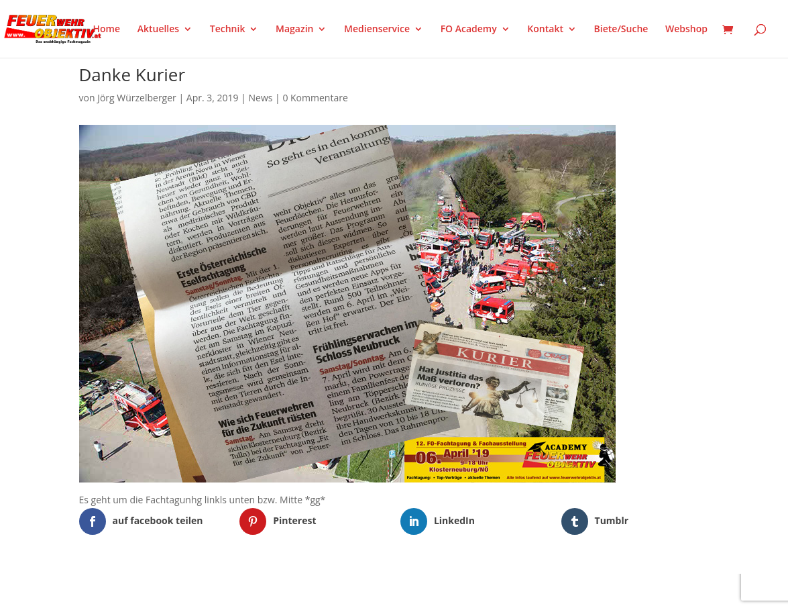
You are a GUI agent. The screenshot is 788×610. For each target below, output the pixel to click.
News (261, 97)
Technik (227, 29)
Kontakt (545, 29)
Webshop (686, 29)
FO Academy (469, 29)
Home (107, 29)
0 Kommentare (314, 97)
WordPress (235, 591)
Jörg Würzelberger (136, 97)
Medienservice (377, 29)
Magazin (294, 29)
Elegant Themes (145, 591)
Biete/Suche (621, 29)
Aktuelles (158, 29)
